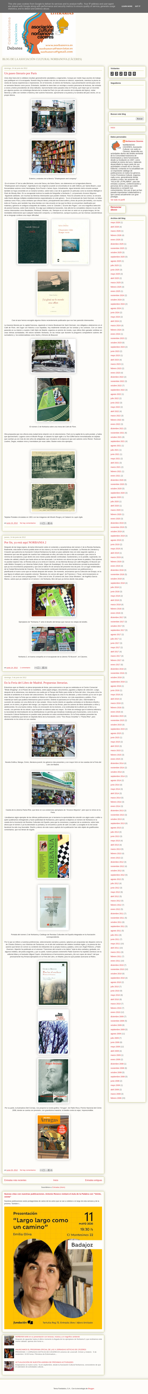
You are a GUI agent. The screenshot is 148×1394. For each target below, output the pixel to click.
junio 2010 (115, 991)
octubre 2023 (116, 343)
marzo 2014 (116, 798)
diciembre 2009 (117, 1016)
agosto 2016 (116, 686)
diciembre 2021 (117, 428)
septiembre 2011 (118, 926)
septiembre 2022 (118, 390)
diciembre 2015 (117, 716)
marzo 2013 (116, 849)
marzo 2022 (116, 416)
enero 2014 (115, 806)
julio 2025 (115, 265)
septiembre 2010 (118, 978)
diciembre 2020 (117, 480)
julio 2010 (115, 986)
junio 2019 (115, 544)
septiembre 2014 (118, 776)
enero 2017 (115, 665)
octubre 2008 (116, 1072)
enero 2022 (115, 424)
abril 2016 (115, 699)
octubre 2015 (116, 725)
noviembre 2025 (117, 248)
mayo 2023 (115, 355)
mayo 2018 (115, 596)
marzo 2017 (116, 656)
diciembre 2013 (117, 810)
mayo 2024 (115, 317)
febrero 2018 (116, 609)
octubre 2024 (116, 300)
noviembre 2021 (117, 433)
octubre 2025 (116, 252)
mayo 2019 (115, 549)
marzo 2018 (116, 604)
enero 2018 (115, 613)
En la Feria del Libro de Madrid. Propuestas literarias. (36, 682)
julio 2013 (115, 832)
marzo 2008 (116, 1094)
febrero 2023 (116, 368)
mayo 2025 (115, 274)
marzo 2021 (116, 467)
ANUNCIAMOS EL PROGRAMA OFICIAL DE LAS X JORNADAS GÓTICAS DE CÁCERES (50, 1350)
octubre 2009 (116, 1025)
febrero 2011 (116, 956)
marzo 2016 (116, 703)
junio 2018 (115, 591)
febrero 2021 (116, 471)
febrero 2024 (116, 330)
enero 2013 (115, 858)
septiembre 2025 (118, 257)
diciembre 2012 (117, 862)
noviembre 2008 (117, 1068)
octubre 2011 (116, 922)
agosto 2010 (116, 982)
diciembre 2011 (117, 913)
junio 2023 (115, 351)
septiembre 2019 (118, 536)
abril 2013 (115, 845)
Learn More (127, 6)
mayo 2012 (115, 892)
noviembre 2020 (117, 484)
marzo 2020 (116, 510)
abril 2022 (115, 411)
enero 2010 (115, 1012)
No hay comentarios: (28, 523)
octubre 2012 (116, 871)
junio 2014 (115, 785)
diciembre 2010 (117, 965)
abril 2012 (115, 896)
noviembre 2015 (117, 720)
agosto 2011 (116, 931)
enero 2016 (115, 712)
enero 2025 (115, 291)
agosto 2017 (116, 634)
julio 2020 (115, 501)
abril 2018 (115, 600)
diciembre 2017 (117, 617)
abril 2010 (115, 999)
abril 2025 (115, 278)
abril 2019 (115, 553)
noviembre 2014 (117, 768)
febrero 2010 (116, 1008)
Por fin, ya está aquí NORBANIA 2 (25, 542)
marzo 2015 (116, 750)
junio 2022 (115, 403)
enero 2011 (115, 961)
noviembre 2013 (117, 815)
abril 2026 (115, 227)
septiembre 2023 (118, 347)
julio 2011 (115, 935)
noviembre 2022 (117, 381)
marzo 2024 (116, 325)
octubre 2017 (116, 626)
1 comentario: (25, 668)
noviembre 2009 (117, 1021)
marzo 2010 (116, 1004)
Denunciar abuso (116, 208)
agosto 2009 (116, 1034)
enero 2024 (115, 334)
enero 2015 (115, 759)
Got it (137, 6)
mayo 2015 (115, 742)
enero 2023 (115, 373)
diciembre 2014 (117, 763)
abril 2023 (115, 360)
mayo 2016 (115, 694)
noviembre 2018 (117, 574)
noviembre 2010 (117, 969)
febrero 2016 (116, 707)
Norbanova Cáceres (134, 141)
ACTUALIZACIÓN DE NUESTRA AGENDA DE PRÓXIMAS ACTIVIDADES (44, 1362)
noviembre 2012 (117, 866)
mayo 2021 (115, 459)
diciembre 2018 (117, 570)
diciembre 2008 (117, 1064)
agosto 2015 (116, 733)
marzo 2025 (116, 282)
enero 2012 (115, 909)
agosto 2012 (116, 879)
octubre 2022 (116, 385)
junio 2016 (115, 690)
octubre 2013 (116, 819)
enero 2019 (115, 566)
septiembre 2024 (118, 304)
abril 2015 (115, 746)
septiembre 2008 (118, 1077)
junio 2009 (115, 1042)
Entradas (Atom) (58, 1187)
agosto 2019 (116, 540)
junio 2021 (115, 454)
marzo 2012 (116, 901)
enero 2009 (115, 1059)
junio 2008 (115, 1081)
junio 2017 (115, 643)
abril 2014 (115, 793)
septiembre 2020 (118, 493)
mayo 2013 (115, 841)
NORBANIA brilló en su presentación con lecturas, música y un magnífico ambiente (47, 1337)
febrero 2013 (116, 853)
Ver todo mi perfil (118, 200)
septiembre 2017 (118, 630)
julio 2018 (115, 587)
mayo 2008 (115, 1085)
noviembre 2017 (117, 622)
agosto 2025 (116, 261)
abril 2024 (115, 321)
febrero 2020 (116, 514)
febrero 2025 (116, 287)
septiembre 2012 (118, 875)
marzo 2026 (116, 231)
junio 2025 (115, 270)
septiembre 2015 (118, 729)
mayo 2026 (115, 222)
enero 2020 (115, 519)
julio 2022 (115, 398)
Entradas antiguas (93, 1180)
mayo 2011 (115, 944)
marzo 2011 (116, 952)
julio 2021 (115, 450)
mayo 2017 (115, 647)
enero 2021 (115, 476)
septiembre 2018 (118, 583)
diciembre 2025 (117, 244)
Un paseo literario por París (20, 73)
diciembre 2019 (117, 523)
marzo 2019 (116, 557)
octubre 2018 (116, 579)
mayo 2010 (115, 995)
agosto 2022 (116, 394)
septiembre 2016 (118, 682)
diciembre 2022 (117, 377)
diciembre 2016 (117, 669)
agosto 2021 (116, 446)
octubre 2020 (116, 488)
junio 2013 (115, 836)
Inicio (55, 1180)
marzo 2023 (116, 364)
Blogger (91, 1389)
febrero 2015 (116, 755)
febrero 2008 (116, 1098)
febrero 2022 (116, 420)
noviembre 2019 (117, 527)
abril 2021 (115, 463)
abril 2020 (115, 506)
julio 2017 (115, 639)
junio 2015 (115, 737)
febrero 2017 (116, 660)
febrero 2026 (116, 235)
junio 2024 (115, 312)
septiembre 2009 (118, 1029)
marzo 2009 (116, 1055)
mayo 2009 (115, 1047)
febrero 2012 (116, 905)
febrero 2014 (116, 802)
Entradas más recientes (15, 1180)
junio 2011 (115, 939)
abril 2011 (115, 948)
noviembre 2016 (117, 673)
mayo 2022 (115, 407)
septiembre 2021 (118, 441)
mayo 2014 (115, 789)
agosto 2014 (116, 780)
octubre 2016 (116, 677)
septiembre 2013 (118, 823)
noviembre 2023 (117, 338)
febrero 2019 (116, 562)
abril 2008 (115, 1089)
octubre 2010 (116, 974)
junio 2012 (115, 888)
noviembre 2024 (117, 295)
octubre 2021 (116, 437)
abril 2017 (115, 652)
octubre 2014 (116, 772)
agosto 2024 (116, 308)
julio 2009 (115, 1038)
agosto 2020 (116, 497)
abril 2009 (115, 1051)
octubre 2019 (116, 531)
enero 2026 (115, 240)
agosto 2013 (116, 828)
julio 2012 (115, 883)
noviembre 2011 (117, 918)
